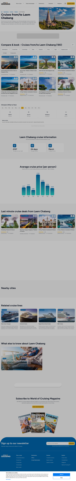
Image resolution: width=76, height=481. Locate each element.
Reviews (48, 453)
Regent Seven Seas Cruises (45, 322)
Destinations (41, 2)
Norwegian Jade (23, 72)
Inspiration (48, 2)
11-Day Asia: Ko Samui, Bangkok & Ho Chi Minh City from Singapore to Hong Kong (9, 92)
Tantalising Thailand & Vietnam (64, 90)
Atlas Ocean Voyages (6, 322)
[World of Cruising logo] (7, 2)
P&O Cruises (60, 322)
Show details (8, 479)
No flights (5, 51)
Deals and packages (32, 2)
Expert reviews (49, 458)
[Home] (1, 10)
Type (56, 47)
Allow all (61, 474)
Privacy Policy (66, 444)
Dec (39, 106)
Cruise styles (19, 463)
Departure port (65, 47)
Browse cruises (71, 2)
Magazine (55, 2)
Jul (22, 106)
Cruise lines (14, 47)
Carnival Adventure (4, 72)
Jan (2, 106)
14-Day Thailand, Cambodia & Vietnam (66, 68)
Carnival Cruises (23, 322)
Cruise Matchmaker (35, 458)
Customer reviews (50, 456)
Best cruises (18, 465)
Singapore (13, 72)
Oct (32, 106)
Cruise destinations (20, 456)
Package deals (13, 51)
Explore (63, 453)
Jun (19, 106)
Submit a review (49, 460)
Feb (6, 106)
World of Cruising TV (66, 463)
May (16, 106)
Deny (61, 477)
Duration (41, 47)
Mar (9, 106)
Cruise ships (24, 47)
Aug (25, 106)
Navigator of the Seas (24, 231)
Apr (12, 106)
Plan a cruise (23, 2)
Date (33, 47)
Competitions (64, 458)
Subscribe (71, 441)
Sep (29, 106)
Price (49, 47)
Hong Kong (69, 72)
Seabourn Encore (42, 72)
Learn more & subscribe (38, 405)
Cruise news (64, 456)
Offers (32, 456)
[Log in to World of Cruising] (65, 2)
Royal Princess (60, 93)
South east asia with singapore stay (46, 68)
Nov (35, 106)
